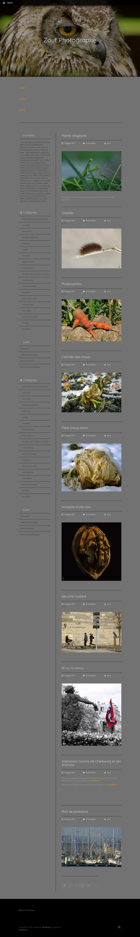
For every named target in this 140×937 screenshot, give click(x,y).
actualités (26, 225)
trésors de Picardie (29, 317)
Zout (20, 910)
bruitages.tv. (96, 781)
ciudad (25, 250)
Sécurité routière (74, 596)
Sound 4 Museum (27, 361)
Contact (22, 99)
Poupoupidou (72, 284)
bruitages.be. (112, 785)
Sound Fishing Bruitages (30, 367)
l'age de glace (27, 268)
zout (107, 143)
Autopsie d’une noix (76, 507)
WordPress (46, 927)
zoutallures (26, 329)
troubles (25, 323)
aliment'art (26, 231)
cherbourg (26, 243)
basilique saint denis (30, 237)
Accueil (22, 88)
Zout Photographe (70, 40)
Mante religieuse (74, 136)
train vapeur (27, 311)
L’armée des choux (76, 357)
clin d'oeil (26, 256)
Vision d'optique (70, 47)
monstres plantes (29, 286)
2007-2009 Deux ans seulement (35, 219)
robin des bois (28, 305)
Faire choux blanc (75, 428)
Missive (22, 110)
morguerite (26, 292)
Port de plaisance (75, 811)
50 (88, 885)
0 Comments (89, 143)
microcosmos (28, 280)
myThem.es (23, 930)
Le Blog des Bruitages (29, 355)
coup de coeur (28, 262)
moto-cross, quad (29, 298)
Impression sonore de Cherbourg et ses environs (91, 763)
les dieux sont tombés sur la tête (35, 274)
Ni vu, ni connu (73, 668)
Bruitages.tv (25, 349)
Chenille (67, 213)
